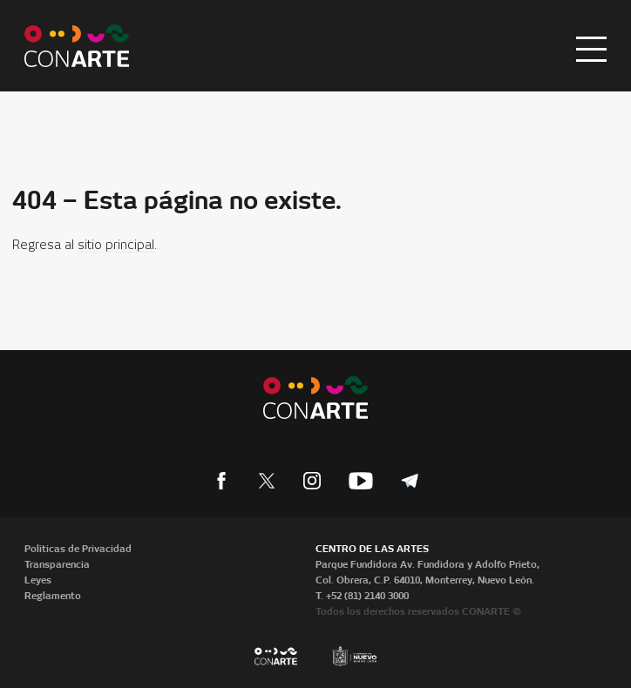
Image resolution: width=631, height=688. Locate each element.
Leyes (37, 580)
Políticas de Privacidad (78, 549)
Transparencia (57, 564)
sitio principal (116, 245)
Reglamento (52, 596)
